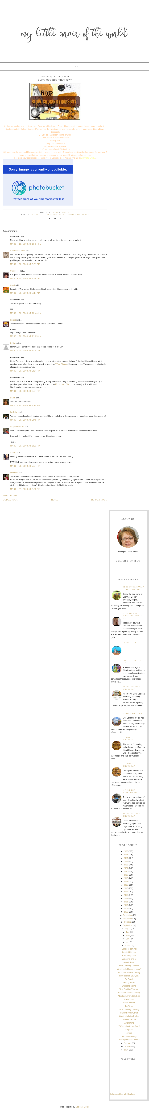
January (127, 1046)
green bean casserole (44, 215)
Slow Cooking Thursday (74, 215)
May (127, 939)
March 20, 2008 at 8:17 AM (25, 293)
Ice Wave (129, 1006)
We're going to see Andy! (129, 1026)
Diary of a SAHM (88, 158)
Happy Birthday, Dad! (129, 1013)
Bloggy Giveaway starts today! (133, 588)
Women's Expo (129, 1019)
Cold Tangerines (129, 956)
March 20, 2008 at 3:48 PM (25, 420)
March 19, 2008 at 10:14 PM (25, 244)
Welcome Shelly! (129, 959)
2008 (126, 912)
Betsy (12, 343)
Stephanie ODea (17, 427)
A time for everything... (131, 791)
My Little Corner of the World (74, 34)
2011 (126, 902)
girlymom (14, 473)
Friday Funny (131, 642)
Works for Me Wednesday (129, 972)
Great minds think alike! (129, 1016)
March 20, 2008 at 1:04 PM (25, 351)
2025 (126, 855)
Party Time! (129, 999)
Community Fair (132, 713)
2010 (126, 905)
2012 (126, 898)
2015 (126, 888)
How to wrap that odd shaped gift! (133, 616)
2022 (126, 865)
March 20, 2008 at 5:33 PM (25, 446)
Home (74, 66)
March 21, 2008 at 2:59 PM (25, 489)
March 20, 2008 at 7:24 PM (25, 466)
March (127, 945)
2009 (126, 908)
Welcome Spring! (129, 986)
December (127, 915)
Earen (12, 398)
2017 (126, 882)
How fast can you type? (129, 976)
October (127, 922)
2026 (126, 851)
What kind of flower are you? (129, 969)
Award (129, 1033)
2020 (126, 871)
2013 (126, 895)
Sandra (13, 452)
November (127, 919)
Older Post (10, 500)
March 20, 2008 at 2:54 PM (25, 371)
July (127, 932)
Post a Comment (10, 495)
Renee (13, 320)
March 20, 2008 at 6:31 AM (25, 264)
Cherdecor (14, 271)
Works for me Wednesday (129, 993)
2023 (126, 861)
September (127, 925)
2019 (126, 875)
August (127, 929)
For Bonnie (129, 979)
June (127, 935)
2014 (126, 892)
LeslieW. (13, 412)
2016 (126, 885)
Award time (129, 1023)
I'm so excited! (129, 1003)
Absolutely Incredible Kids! (129, 996)
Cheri (12, 285)
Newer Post (99, 500)
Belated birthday (129, 952)
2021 (126, 868)
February (127, 1043)
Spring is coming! (129, 949)
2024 (126, 858)
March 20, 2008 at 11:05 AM (25, 336)
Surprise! (129, 1030)
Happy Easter (129, 982)
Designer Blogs (82, 1107)
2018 (126, 878)
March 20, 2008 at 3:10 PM (25, 405)
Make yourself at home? (129, 1040)
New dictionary (129, 962)
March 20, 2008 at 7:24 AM (25, 278)
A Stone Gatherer (17, 251)
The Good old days (129, 1036)
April (127, 942)
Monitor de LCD (62, 384)
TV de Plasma (61, 364)
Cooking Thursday (129, 738)
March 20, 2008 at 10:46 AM (25, 313)
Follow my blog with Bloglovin (122, 1094)
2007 (126, 1050)
